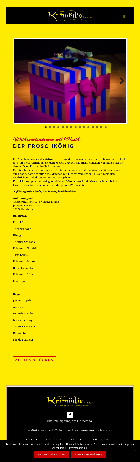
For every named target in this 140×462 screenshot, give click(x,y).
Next (120, 81)
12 (93, 127)
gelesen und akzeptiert (52, 454)
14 (101, 127)
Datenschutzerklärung (88, 454)
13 (97, 127)
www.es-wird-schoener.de (96, 430)
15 (106, 127)
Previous (19, 81)
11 (88, 127)
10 (84, 127)
